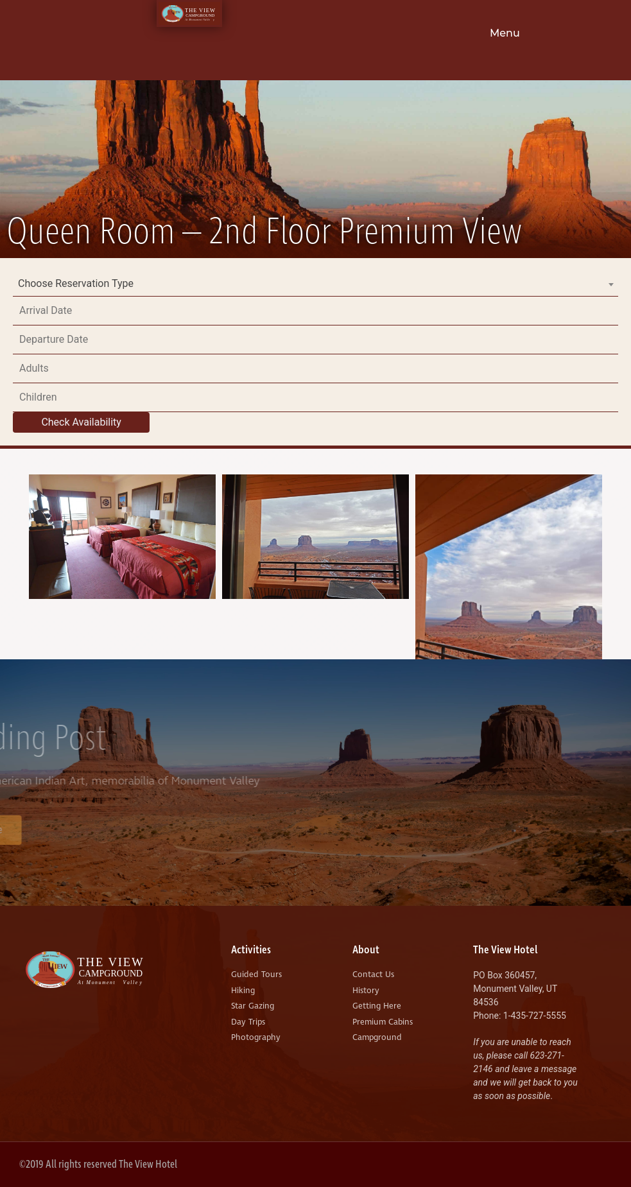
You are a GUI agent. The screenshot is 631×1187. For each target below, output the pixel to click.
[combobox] (315, 284)
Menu (505, 33)
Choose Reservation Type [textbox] (76, 283)
